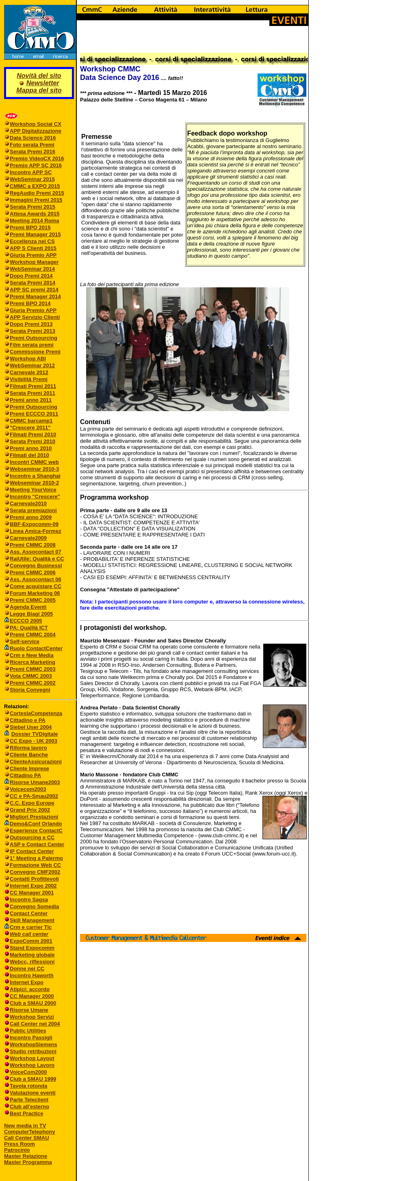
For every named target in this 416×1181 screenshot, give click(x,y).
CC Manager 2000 (32, 996)
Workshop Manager (34, 262)
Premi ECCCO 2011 (34, 414)
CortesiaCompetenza (36, 713)
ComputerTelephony (29, 1132)
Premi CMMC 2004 (33, 634)
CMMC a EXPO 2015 (35, 186)
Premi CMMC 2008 (33, 545)
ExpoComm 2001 (31, 941)
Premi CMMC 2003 (33, 669)
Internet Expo (26, 982)
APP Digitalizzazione (35, 131)
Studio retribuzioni (33, 1051)
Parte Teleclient (29, 1100)
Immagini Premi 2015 (36, 200)
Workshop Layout (32, 1058)
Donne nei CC (27, 968)
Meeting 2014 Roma (34, 221)
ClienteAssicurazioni (36, 762)
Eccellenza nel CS (32, 241)
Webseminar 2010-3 (34, 469)
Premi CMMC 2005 (33, 600)
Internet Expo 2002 (33, 886)
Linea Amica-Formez (35, 531)
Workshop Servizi (32, 1017)
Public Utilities (28, 1031)
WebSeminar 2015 (32, 179)
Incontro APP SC (31, 172)
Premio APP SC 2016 (36, 165)
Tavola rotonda (28, 1086)
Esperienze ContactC (36, 831)
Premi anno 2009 (31, 517)
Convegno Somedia (34, 906)
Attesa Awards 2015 (34, 214)
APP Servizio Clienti (35, 317)
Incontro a (23, 476)
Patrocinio (17, 1150)
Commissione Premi (35, 352)
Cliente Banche (29, 755)
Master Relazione (25, 1156)
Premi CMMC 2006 (33, 572)
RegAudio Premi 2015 (37, 193)
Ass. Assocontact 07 (35, 552)
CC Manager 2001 (32, 893)
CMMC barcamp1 (31, 421)
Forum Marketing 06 (35, 593)
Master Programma (28, 1162)
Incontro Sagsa (29, 900)
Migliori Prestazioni (34, 817)
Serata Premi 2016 (32, 152)
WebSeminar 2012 (32, 365)
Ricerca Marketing (32, 662)
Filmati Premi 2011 (33, 386)
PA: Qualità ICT (29, 628)
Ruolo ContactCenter (33, 648)
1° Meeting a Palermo (36, 858)
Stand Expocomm (32, 948)
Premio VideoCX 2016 (37, 158)
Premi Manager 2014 (35, 296)
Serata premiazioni (33, 510)
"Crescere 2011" (30, 428)
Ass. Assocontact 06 (35, 579)
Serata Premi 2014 (32, 283)
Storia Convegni (27, 690)
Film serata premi (32, 345)
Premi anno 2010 (31, 448)
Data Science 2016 (33, 138)
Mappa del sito (38, 90)
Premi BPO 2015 (30, 227)
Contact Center (29, 913)
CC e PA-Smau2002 (31, 796)
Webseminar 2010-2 (34, 483)
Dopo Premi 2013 (31, 324)
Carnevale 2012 (29, 372)
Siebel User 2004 (31, 727)
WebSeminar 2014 (32, 269)
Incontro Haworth (32, 975)
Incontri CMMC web (34, 462)
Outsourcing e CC (32, 837)
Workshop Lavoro (32, 1065)
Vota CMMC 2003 (31, 676)
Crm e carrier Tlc (31, 927)
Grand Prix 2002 (30, 810)
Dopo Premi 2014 (31, 276)
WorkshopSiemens (33, 1044)
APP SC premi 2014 (34, 290)
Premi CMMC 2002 (33, 683)
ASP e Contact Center (37, 844)
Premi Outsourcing (33, 338)
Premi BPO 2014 (30, 303)
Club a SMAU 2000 (33, 1003)
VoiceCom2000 (28, 1072)
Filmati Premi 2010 (33, 434)
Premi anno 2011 (31, 400)
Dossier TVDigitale (34, 734)
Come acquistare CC (35, 586)
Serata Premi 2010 (32, 441)
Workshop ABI (28, 359)
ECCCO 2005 (26, 621)
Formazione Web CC (35, 865)
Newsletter (42, 83)
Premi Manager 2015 (35, 234)
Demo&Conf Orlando (36, 824)
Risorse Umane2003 (35, 782)
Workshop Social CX (35, 124)
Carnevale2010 (28, 503)
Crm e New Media (32, 655)
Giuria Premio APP (33, 255)
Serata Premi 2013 (32, 331)
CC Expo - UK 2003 (33, 741)
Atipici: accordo (30, 989)
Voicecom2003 (28, 789)
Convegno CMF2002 (35, 872)
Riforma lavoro (28, 748)
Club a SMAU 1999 (33, 1079)
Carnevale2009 (28, 538)
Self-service (24, 641)
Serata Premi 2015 (32, 207)
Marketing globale (32, 955)
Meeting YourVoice (33, 490)
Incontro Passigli (31, 1037)
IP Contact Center (32, 851)
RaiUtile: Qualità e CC (37, 559)
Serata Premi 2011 (32, 393)
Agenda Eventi (28, 607)
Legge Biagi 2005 (31, 614)
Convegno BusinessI (36, 565)
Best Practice (26, 1113)
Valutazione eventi (33, 1093)
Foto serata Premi (32, 145)
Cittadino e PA (28, 720)
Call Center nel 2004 (35, 1024)
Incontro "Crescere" (35, 497)
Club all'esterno (29, 1106)
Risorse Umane (29, 1010)
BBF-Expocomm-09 (34, 524)
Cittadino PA (25, 775)
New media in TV (25, 1126)
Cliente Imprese (29, 768)
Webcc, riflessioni (32, 962)
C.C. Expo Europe (32, 803)
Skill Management (32, 920)
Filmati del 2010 (29, 455)
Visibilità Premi (29, 379)
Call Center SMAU (26, 1138)
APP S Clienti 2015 (33, 248)
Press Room (19, 1144)
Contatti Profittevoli (34, 879)
